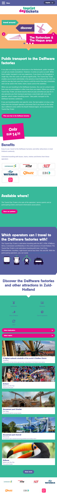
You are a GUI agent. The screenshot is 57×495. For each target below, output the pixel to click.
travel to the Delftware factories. (40, 253)
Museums (42, 304)
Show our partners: (9, 211)
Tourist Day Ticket (28, 10)
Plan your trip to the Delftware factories (16, 116)
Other (13, 322)
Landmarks (14, 304)
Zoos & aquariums (42, 313)
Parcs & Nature (13, 313)
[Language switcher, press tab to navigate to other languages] (49, 2)
